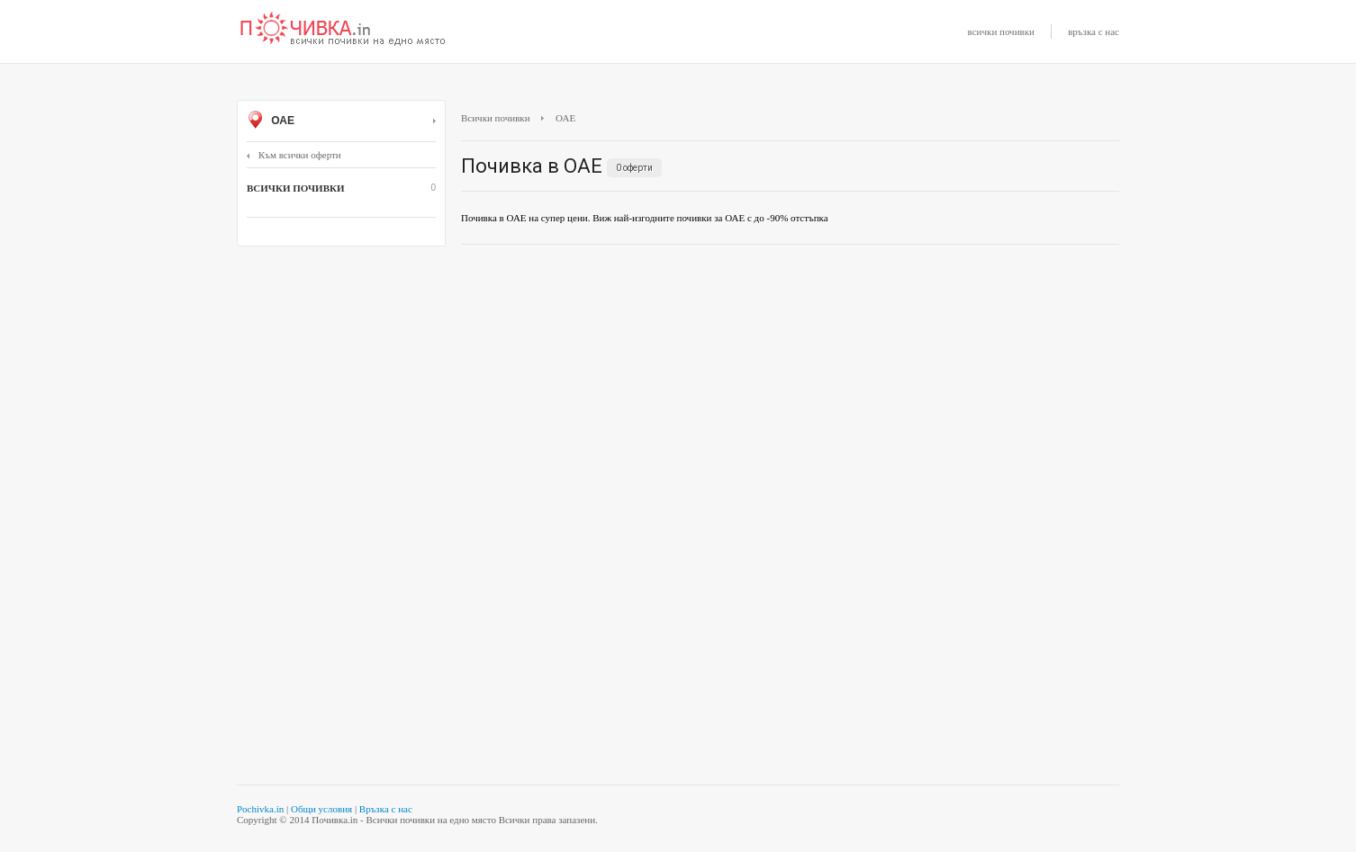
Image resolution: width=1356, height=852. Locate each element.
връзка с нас (1093, 31)
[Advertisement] (790, 389)
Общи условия (321, 808)
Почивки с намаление (343, 29)
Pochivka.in (260, 808)
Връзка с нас (385, 808)
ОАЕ (341, 121)
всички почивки (1001, 31)
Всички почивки (495, 117)
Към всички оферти (294, 154)
